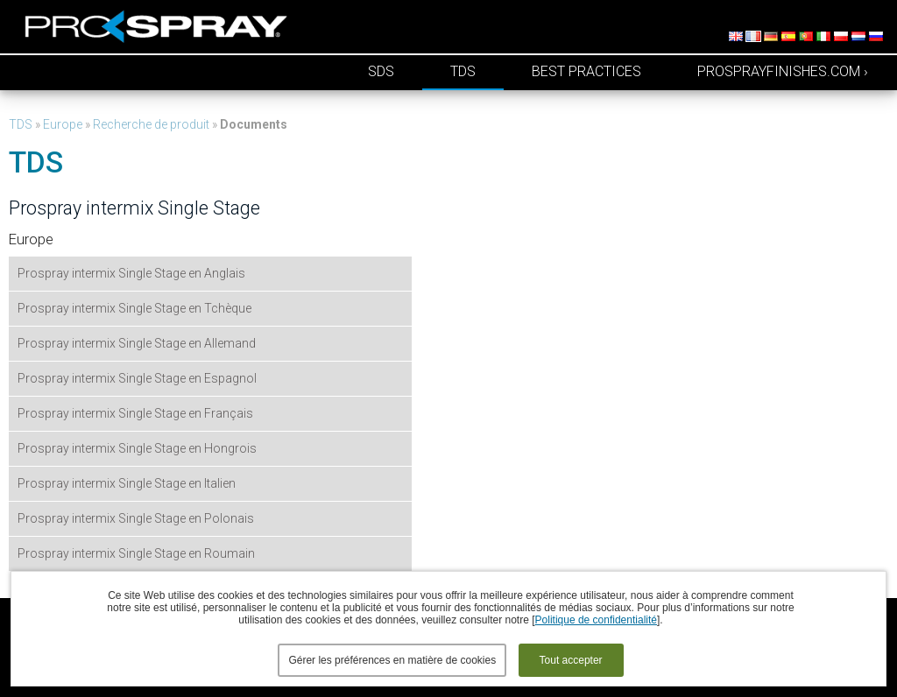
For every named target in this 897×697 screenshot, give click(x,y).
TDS (463, 71)
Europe (62, 124)
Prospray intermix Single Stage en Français (135, 413)
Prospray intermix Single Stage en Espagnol (137, 378)
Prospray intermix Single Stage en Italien (127, 483)
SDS (381, 71)
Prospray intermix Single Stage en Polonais (136, 518)
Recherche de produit (151, 124)
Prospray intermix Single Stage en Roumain (136, 553)
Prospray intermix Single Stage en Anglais (131, 273)
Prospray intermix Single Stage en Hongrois (137, 448)
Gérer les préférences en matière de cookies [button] (392, 660)
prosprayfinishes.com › (782, 71)
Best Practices (586, 71)
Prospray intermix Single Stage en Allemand (137, 343)
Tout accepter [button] (571, 660)
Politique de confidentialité (596, 620)
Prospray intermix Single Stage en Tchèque (134, 308)
